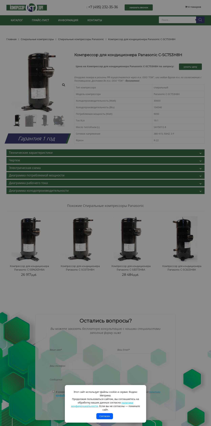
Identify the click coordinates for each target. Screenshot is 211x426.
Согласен (104, 416)
